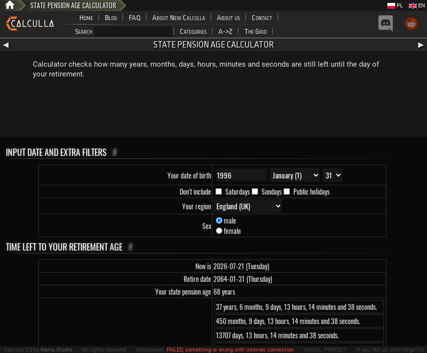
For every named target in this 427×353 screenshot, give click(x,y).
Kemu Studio (56, 350)
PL (395, 5)
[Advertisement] (213, 110)
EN (417, 5)
